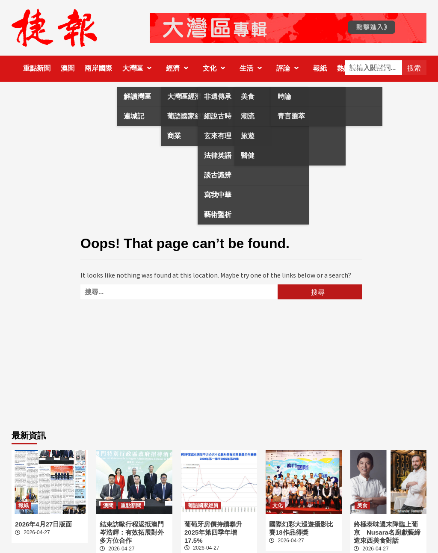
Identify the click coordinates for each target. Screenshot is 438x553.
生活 (253, 68)
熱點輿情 (350, 68)
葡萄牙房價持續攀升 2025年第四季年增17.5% (216, 532)
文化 (216, 68)
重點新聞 (36, 68)
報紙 (320, 68)
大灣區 (139, 68)
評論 (289, 68)
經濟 (179, 68)
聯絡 (381, 68)
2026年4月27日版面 (43, 524)
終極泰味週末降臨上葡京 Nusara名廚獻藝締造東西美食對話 (387, 532)
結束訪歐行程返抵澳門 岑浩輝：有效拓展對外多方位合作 (132, 532)
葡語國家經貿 (203, 506)
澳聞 (67, 68)
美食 (362, 506)
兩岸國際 (98, 68)
